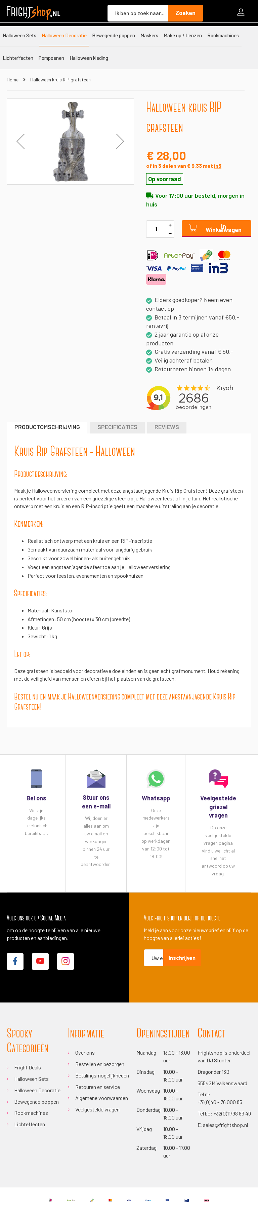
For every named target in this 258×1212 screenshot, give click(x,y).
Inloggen (242, 12)
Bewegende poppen (36, 1101)
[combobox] (138, 13)
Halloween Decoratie (37, 1090)
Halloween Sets (31, 1078)
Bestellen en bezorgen (99, 1064)
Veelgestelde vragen (97, 1109)
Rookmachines (31, 1112)
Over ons (85, 1052)
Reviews (167, 426)
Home (12, 79)
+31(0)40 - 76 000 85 (220, 1102)
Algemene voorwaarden (101, 1098)
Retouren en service (97, 1087)
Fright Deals (27, 1067)
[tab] (47, 427)
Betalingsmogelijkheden (102, 1075)
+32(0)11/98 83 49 (232, 1113)
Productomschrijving (47, 426)
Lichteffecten (29, 1124)
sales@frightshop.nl (225, 1125)
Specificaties (117, 426)
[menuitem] (19, 35)
